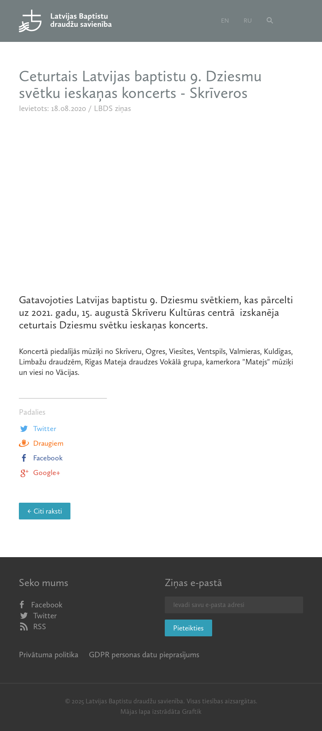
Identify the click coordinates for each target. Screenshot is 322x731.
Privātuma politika (48, 654)
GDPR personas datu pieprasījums (144, 654)
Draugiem (41, 443)
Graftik (192, 712)
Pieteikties (188, 628)
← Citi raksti (44, 511)
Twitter (37, 429)
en (225, 20)
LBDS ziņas (112, 108)
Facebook (41, 458)
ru (248, 20)
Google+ (39, 473)
